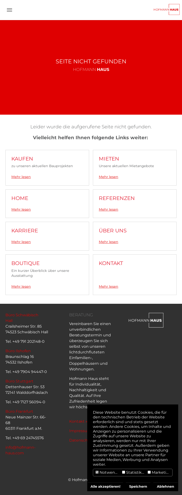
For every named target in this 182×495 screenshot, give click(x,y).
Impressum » (81, 431)
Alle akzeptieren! (105, 486)
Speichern (138, 486)
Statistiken (134, 472)
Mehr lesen (21, 177)
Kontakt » (78, 421)
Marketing (159, 472)
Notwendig (108, 472)
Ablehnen (165, 486)
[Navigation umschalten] (9, 10)
